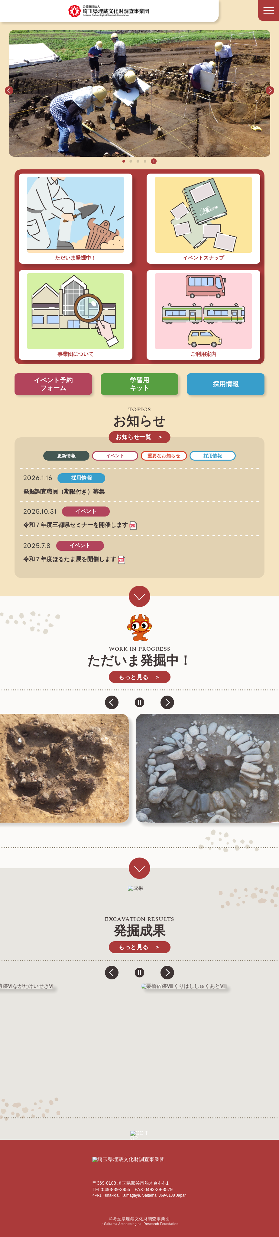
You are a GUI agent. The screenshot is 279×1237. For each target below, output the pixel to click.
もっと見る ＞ (139, 677)
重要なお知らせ (164, 455)
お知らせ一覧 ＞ (139, 437)
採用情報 (226, 384)
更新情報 (66, 455)
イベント (115, 455)
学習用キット (139, 384)
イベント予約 (53, 384)
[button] (9, 90)
